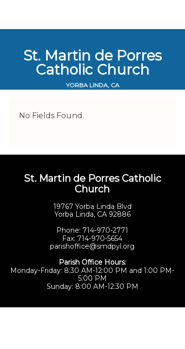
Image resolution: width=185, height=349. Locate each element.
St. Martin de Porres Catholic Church (92, 62)
